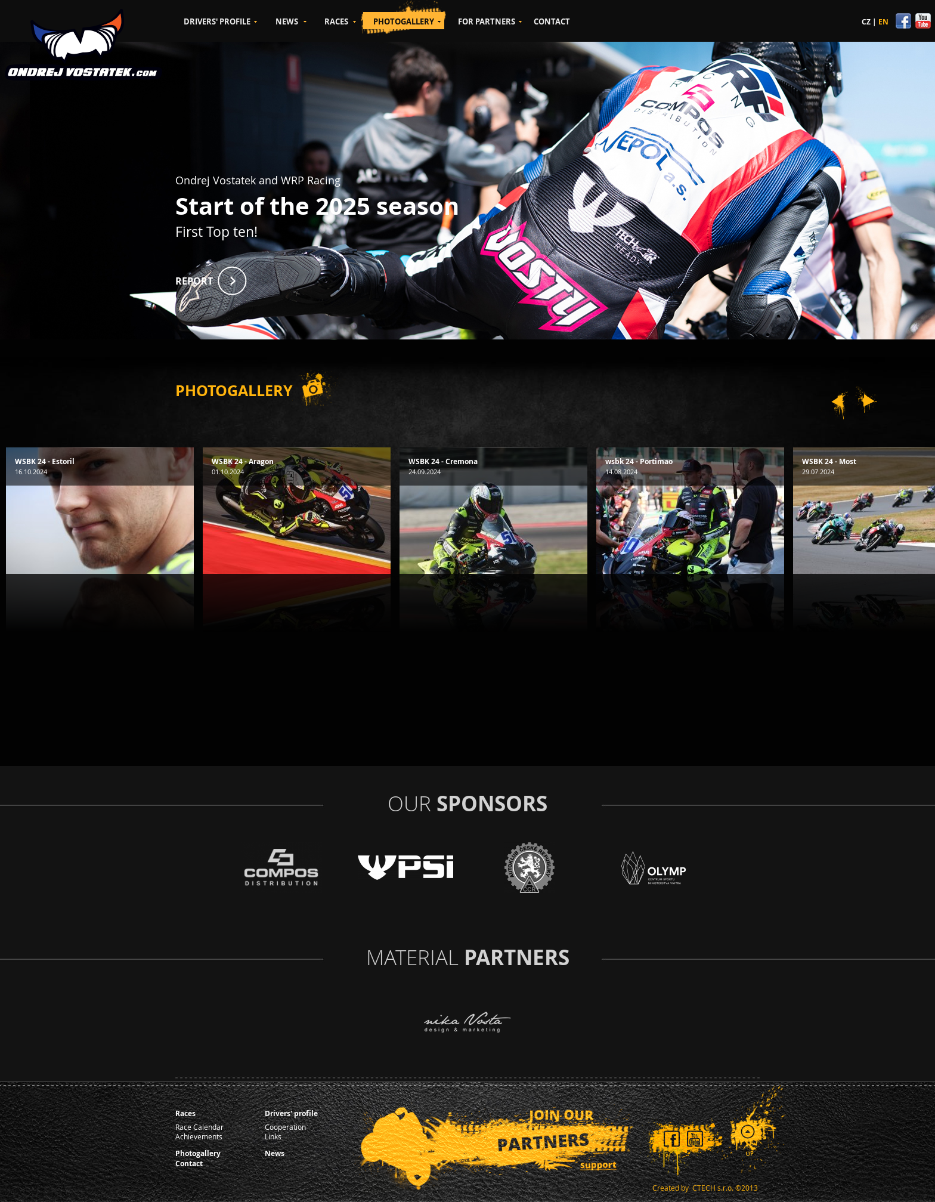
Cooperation (285, 1127)
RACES (336, 21)
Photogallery (198, 1153)
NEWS (286, 21)
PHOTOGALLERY (403, 21)
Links (273, 1136)
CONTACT (552, 21)
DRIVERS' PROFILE (217, 21)
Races (185, 1113)
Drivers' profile (291, 1113)
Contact (189, 1163)
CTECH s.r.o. (712, 1187)
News (274, 1153)
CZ (866, 22)
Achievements (198, 1136)
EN (883, 22)
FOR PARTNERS (486, 21)
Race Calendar (199, 1127)
